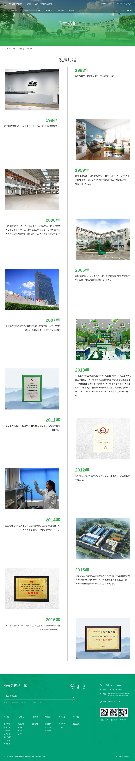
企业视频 (7, 744)
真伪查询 (111, 4)
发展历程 (29, 49)
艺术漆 (20, 734)
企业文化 (7, 727)
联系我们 (72, 10)
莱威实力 (103, 4)
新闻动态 (61, 10)
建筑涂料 (15, 702)
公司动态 (62, 724)
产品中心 (26, 10)
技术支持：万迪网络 (122, 756)
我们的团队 (8, 737)
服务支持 (49, 10)
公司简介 (7, 724)
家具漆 (24, 702)
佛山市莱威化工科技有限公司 (14, 756)
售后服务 (48, 724)
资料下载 (119, 4)
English (129, 10)
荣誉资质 (7, 730)
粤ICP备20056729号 (38, 756)
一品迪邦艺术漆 (35, 702)
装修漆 (6, 702)
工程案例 (37, 10)
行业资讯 (62, 727)
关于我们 (14, 10)
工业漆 (20, 727)
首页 (4, 10)
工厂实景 (7, 740)
